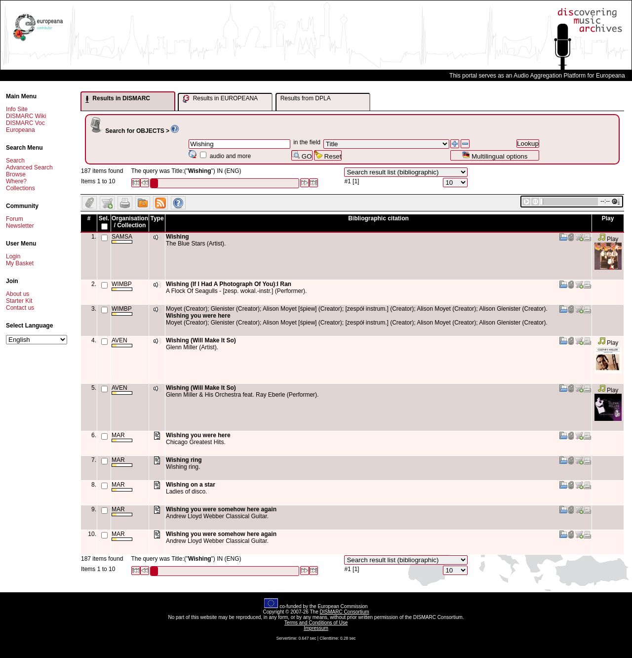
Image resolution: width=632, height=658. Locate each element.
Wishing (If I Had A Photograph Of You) (220, 284)
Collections (20, 188)
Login (13, 256)
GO (302, 155)
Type (156, 218)
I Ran (284, 284)
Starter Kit (19, 300)
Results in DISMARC (117, 99)
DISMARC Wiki (26, 116)
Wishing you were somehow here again (221, 509)
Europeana (20, 129)
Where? (16, 181)
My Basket (20, 263)
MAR (122, 437)
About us (17, 293)
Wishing (177, 236)
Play (608, 239)
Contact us (20, 307)
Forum (14, 218)
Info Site (17, 109)
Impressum (316, 628)
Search (15, 160)
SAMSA (122, 238)
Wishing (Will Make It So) (201, 340)
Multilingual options (494, 155)
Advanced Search (29, 167)
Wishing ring (184, 459)
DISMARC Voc (25, 123)
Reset (328, 155)
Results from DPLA (305, 98)
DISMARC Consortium (344, 612)
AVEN (122, 342)
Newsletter (20, 225)
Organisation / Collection (130, 222)
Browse (16, 174)
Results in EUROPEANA (220, 99)
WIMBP (122, 286)
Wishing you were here (198, 315)
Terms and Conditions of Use (316, 622)
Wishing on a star (190, 484)
